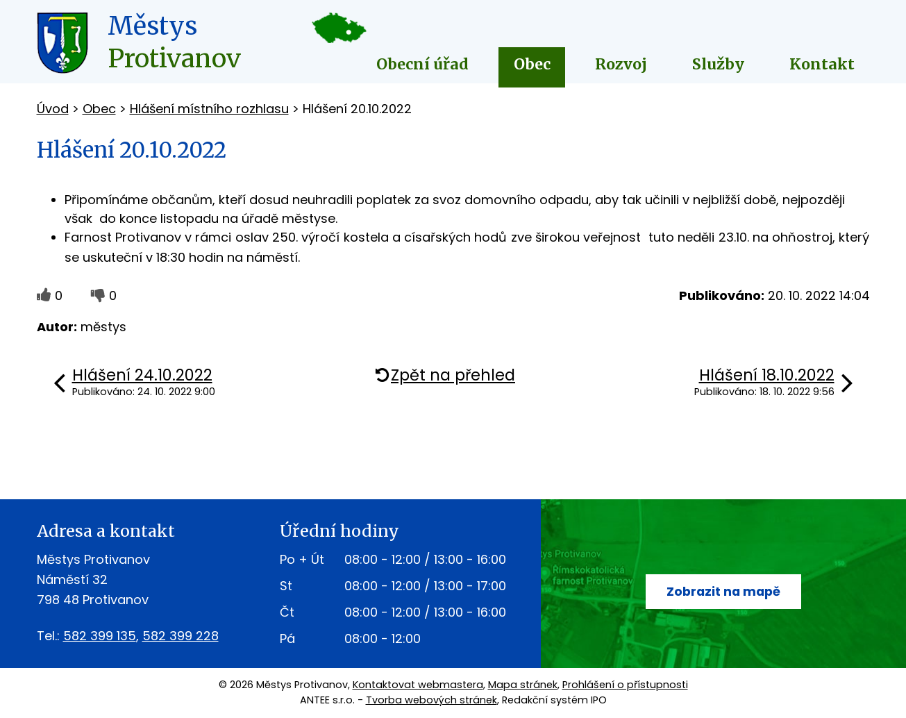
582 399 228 (180, 635)
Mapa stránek (522, 685)
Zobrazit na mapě (723, 591)
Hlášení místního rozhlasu (209, 108)
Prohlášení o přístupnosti (625, 685)
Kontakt (822, 64)
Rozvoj (621, 64)
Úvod (53, 108)
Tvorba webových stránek (431, 700)
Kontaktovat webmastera (418, 685)
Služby (718, 64)
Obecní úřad (422, 64)
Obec (532, 64)
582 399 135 (99, 635)
